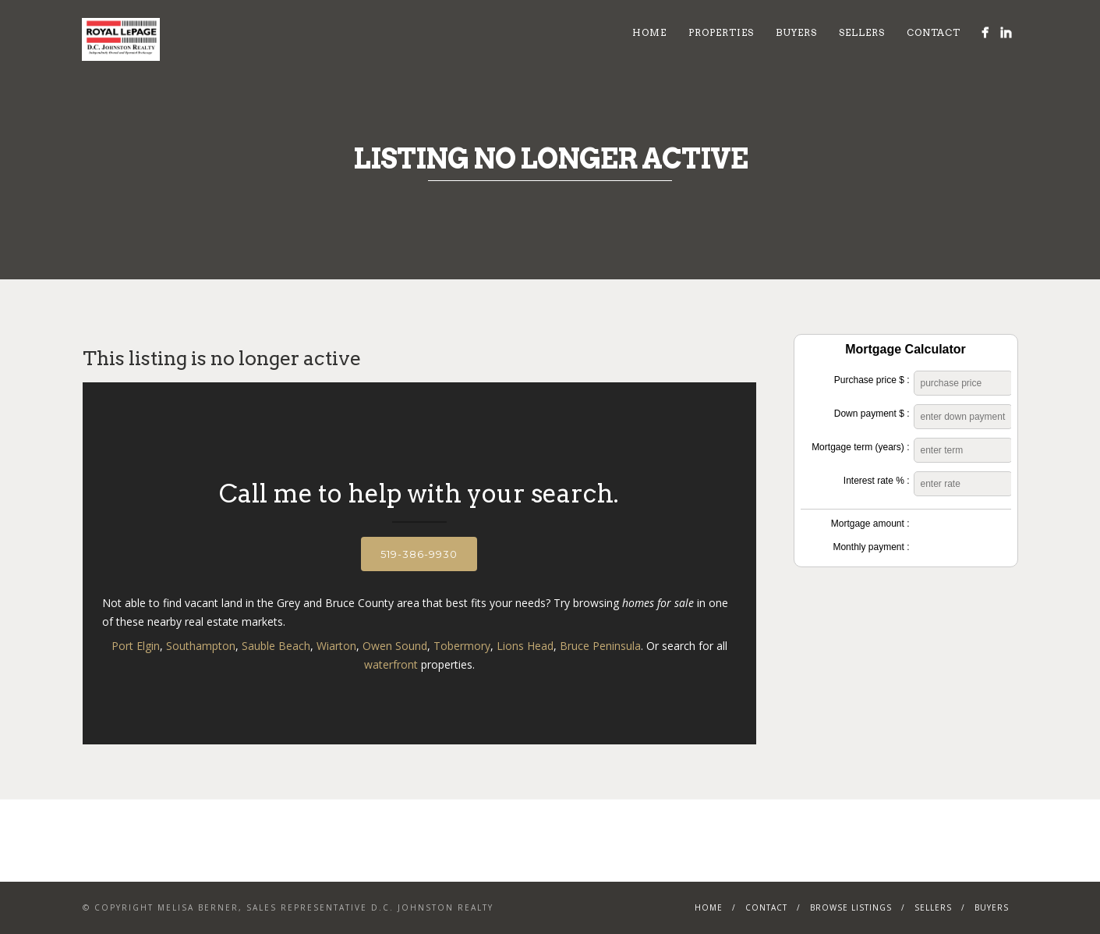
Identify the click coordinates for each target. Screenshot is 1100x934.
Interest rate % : (877, 480)
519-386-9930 (419, 554)
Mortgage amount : (870, 523)
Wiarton (336, 645)
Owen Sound (395, 645)
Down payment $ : (872, 413)
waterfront (391, 664)
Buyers (796, 32)
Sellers (862, 32)
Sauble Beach (276, 645)
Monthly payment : (871, 547)
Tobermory (461, 645)
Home (649, 32)
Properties (721, 32)
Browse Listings (851, 907)
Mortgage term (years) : (860, 447)
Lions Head (525, 645)
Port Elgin (135, 645)
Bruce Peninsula (600, 645)
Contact (933, 32)
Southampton (200, 645)
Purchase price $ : (872, 380)
